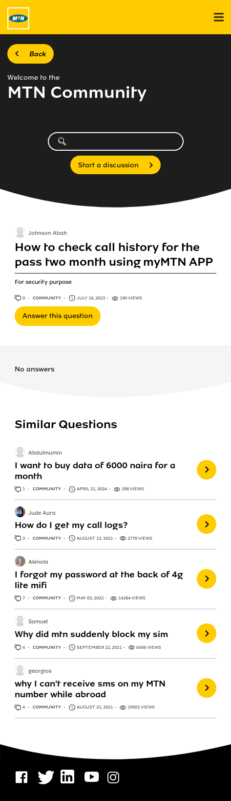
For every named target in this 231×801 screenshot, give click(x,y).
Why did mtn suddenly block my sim (91, 634)
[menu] (219, 17)
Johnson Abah (47, 233)
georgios (40, 671)
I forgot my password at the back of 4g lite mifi (99, 580)
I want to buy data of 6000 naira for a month (95, 470)
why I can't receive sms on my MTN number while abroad (90, 689)
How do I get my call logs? (71, 525)
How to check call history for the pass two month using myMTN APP (114, 255)
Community (47, 298)
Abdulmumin (45, 453)
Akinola (38, 562)
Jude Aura (42, 513)
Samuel (38, 622)
